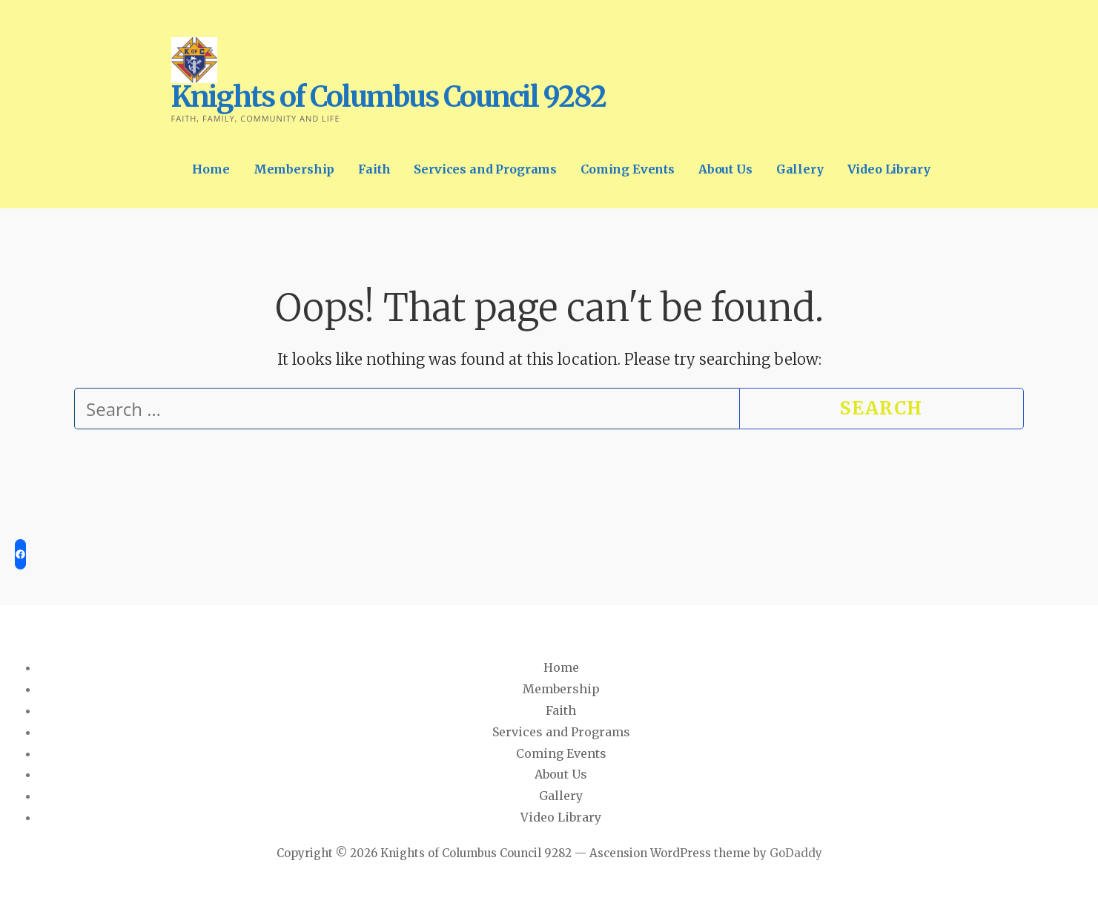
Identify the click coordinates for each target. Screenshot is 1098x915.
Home (210, 169)
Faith (374, 169)
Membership (294, 169)
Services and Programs (485, 169)
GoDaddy (796, 853)
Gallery (800, 169)
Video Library (888, 169)
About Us (725, 169)
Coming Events (628, 169)
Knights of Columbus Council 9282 (388, 96)
